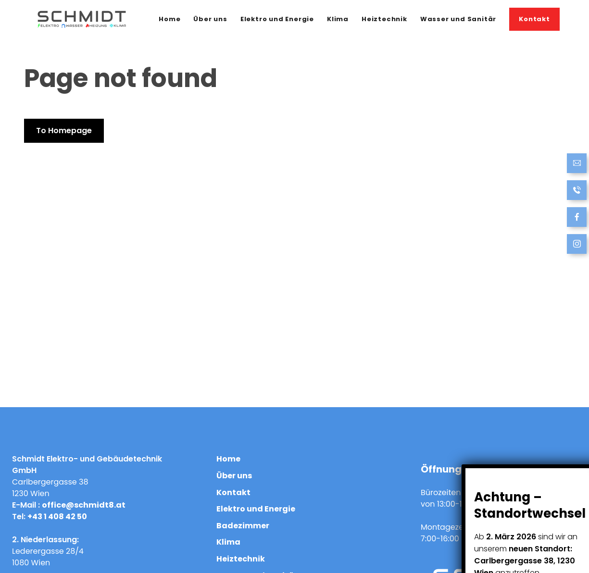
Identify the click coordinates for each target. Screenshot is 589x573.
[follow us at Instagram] (577, 244)
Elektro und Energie (277, 19)
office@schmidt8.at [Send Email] (83, 505)
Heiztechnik (384, 19)
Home (169, 19)
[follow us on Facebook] (577, 218)
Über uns (210, 19)
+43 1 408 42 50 (57, 516)
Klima (338, 19)
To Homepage (64, 130)
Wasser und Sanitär (458, 19)
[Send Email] (577, 164)
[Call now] (577, 191)
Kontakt (534, 19)
